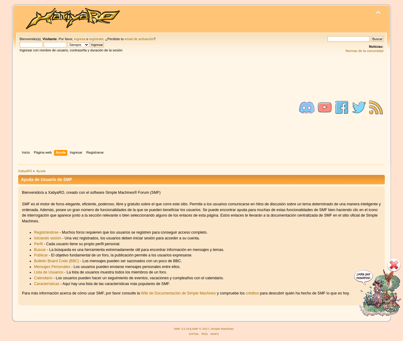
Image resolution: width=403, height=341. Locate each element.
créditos (252, 293)
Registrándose (46, 232)
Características (46, 284)
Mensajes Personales (52, 267)
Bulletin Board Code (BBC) (57, 261)
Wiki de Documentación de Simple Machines (178, 293)
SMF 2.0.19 (182, 328)
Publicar (41, 255)
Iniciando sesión (47, 238)
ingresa (79, 39)
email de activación (139, 39)
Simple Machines (222, 328)
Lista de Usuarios (48, 272)
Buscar (40, 250)
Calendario (43, 278)
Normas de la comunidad (364, 51)
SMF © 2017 (200, 328)
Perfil (38, 244)
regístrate (96, 39)
